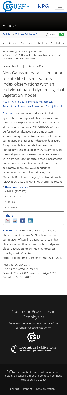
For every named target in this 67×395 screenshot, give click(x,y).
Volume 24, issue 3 (26, 34)
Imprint (27, 389)
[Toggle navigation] (59, 6)
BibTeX (11, 202)
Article (13, 43)
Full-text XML (14, 196)
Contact (14, 389)
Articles (7, 34)
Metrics (42, 43)
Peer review (27, 43)
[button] (47, 34)
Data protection (45, 389)
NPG (43, 6)
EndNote (12, 207)
